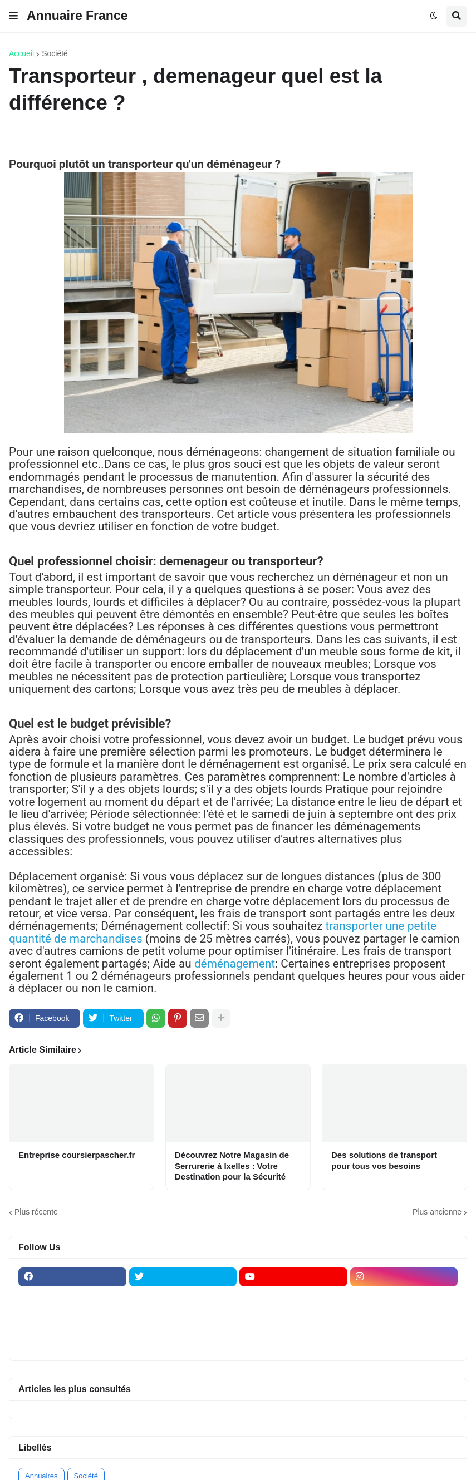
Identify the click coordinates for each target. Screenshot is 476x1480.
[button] (13, 16)
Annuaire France (77, 15)
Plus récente (36, 1211)
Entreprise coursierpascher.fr (76, 1155)
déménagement (234, 963)
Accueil (21, 53)
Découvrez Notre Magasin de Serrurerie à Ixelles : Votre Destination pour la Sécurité (232, 1165)
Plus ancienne (437, 1211)
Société (55, 53)
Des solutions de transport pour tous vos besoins (384, 1160)
